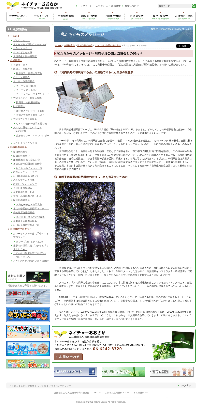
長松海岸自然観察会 (24, 212)
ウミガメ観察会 (21, 77)
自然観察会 (69, 45)
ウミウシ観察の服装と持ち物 (31, 123)
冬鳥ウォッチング (22, 48)
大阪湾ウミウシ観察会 (25, 119)
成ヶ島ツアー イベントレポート (32, 137)
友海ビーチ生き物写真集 (29, 204)
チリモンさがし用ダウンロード (32, 94)
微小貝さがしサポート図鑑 (30, 111)
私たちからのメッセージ (29, 168)
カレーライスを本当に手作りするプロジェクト (31, 235)
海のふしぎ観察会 (22, 69)
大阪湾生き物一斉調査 (25, 56)
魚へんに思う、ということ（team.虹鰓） (27, 129)
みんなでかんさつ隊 (24, 180)
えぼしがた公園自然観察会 (108, 45)
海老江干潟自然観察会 (25, 221)
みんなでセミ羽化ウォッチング (29, 44)
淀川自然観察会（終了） (26, 176)
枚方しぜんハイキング (25, 184)
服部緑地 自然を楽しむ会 (26, 159)
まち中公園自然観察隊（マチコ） (31, 208)
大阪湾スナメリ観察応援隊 (27, 98)
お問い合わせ (27, 386)
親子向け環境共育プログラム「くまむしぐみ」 (31, 247)
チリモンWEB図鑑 (26, 86)
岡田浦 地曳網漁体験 (28, 102)
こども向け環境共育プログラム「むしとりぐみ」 (29, 255)
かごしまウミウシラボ (25, 143)
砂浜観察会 (19, 106)
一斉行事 (15, 36)
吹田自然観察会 (21, 155)
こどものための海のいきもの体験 (31, 260)
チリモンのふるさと (26, 90)
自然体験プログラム (21, 229)
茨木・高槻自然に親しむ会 (27, 196)
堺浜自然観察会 (21, 200)
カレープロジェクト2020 (29, 241)
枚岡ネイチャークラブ (25, 172)
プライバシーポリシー (60, 386)
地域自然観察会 (85, 45)
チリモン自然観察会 (24, 81)
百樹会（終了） (21, 65)
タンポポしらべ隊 (22, 52)
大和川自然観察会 (22, 188)
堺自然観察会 (20, 151)
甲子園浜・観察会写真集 (29, 73)
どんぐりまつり (21, 40)
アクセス (13, 386)
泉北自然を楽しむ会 (24, 192)
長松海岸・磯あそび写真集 (30, 217)
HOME (58, 45)
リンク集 (41, 386)
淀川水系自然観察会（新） (27, 225)
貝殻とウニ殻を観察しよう (30, 115)
